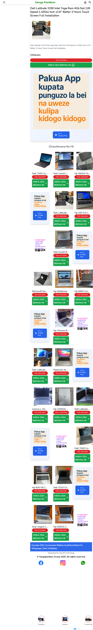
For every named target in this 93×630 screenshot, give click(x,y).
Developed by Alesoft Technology (61, 553)
